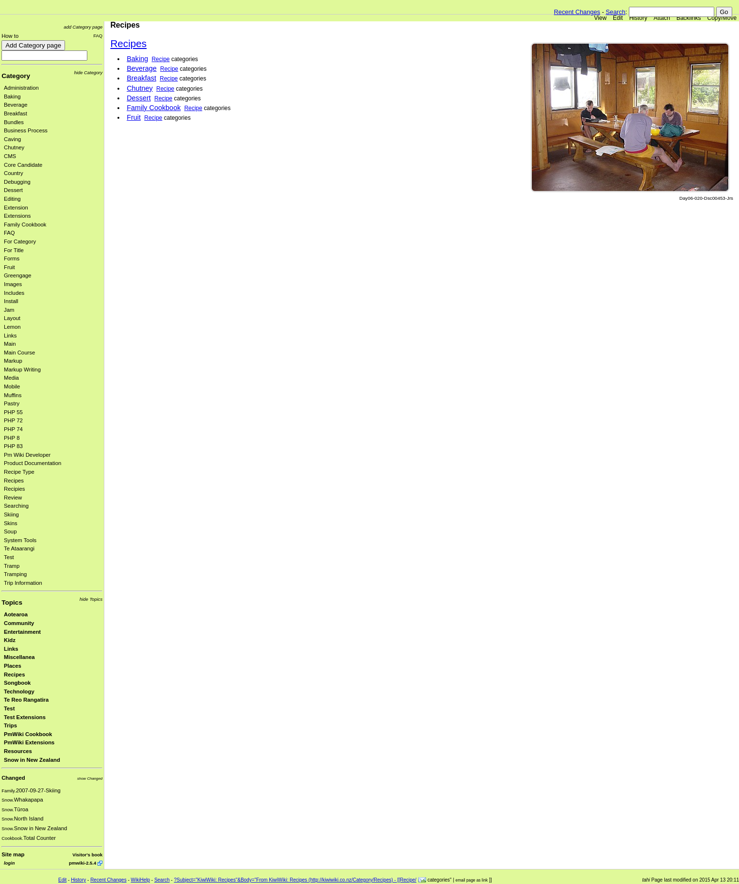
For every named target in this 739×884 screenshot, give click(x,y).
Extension (16, 207)
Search (615, 12)
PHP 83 (13, 446)
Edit (618, 18)
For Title (14, 250)
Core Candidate (23, 165)
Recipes (14, 480)
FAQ (97, 35)
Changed (13, 778)
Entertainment (22, 632)
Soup (10, 531)
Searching (16, 506)
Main (10, 344)
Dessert (13, 190)
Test (9, 557)
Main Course (19, 352)
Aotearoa (16, 614)
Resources (18, 751)
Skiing (11, 514)
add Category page (83, 27)
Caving (12, 139)
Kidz (10, 640)
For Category (20, 241)
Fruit (9, 267)
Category (15, 76)
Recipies (14, 489)
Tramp (11, 566)
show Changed (89, 778)
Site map (12, 854)
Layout (12, 318)
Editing (12, 199)
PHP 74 (13, 429)
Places (12, 666)
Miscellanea (19, 657)
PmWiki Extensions (29, 742)
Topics (11, 602)
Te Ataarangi (19, 548)
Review (13, 497)
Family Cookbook (25, 224)
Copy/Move (722, 18)
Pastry (11, 403)
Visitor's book (87, 854)
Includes (14, 293)
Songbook (17, 683)
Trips (10, 725)
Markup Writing (22, 369)
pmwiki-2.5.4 (82, 863)
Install (11, 301)
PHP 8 (12, 438)
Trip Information (23, 583)
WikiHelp (140, 880)
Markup (13, 361)
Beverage (16, 105)
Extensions (17, 216)
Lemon (12, 327)
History (638, 18)
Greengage (18, 275)
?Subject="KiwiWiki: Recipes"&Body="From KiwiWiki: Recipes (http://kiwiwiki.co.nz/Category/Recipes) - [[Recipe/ (295, 880)
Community (19, 623)
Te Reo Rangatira (26, 700)
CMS (10, 156)
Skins (10, 523)
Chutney (14, 147)
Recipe (161, 59)
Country (13, 173)
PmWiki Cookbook (28, 734)
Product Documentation (32, 463)
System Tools (20, 540)
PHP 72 (13, 420)
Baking (12, 96)
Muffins (12, 395)
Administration (21, 88)
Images (13, 284)
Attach (662, 18)
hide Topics (91, 599)
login (9, 863)
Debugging (17, 182)
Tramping (15, 574)
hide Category (88, 72)
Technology (19, 691)
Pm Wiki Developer (27, 455)
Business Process (26, 130)
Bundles (14, 122)
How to (9, 36)
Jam (9, 310)
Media (11, 378)
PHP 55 (13, 412)
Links (10, 335)
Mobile (12, 386)
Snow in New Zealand (32, 760)
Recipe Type (19, 472)
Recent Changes (577, 12)
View (600, 18)
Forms (11, 258)
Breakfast (15, 113)
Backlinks (688, 18)
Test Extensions (25, 717)
